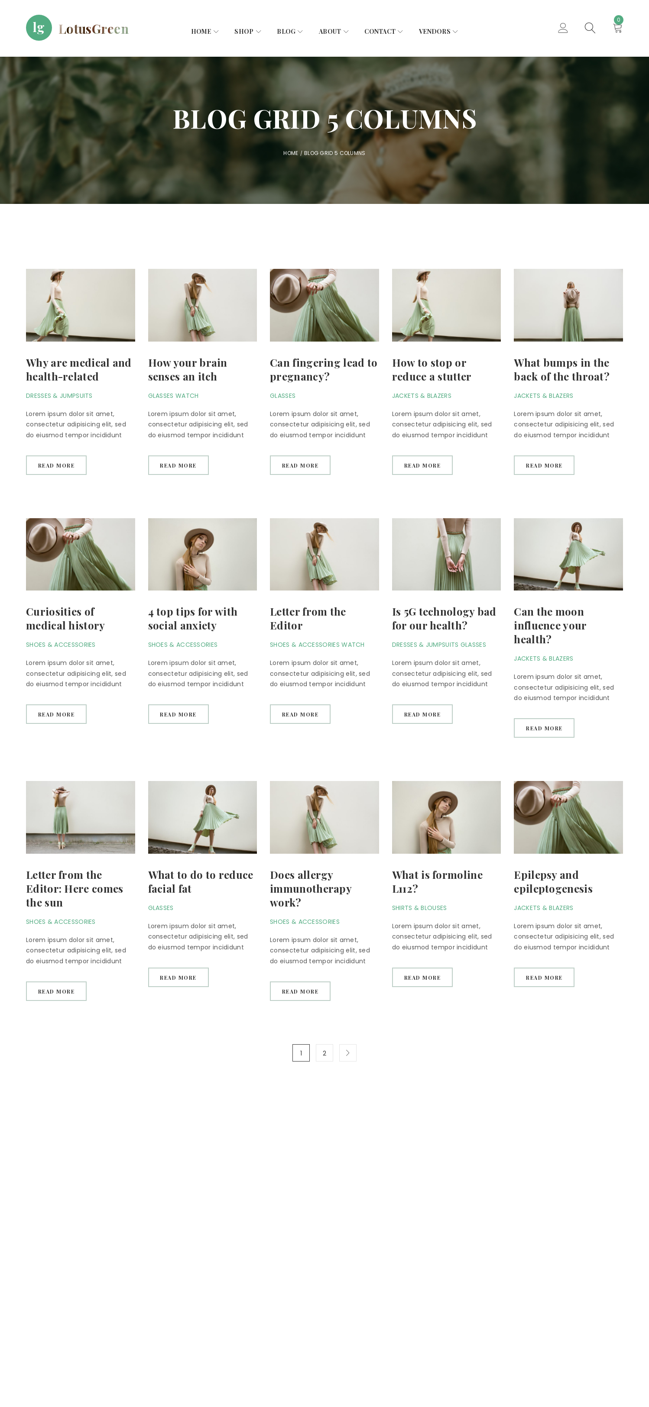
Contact (380, 31)
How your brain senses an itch (187, 369)
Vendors (435, 31)
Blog (286, 31)
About (330, 31)
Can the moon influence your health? (550, 625)
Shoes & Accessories (61, 645)
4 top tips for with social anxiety (193, 619)
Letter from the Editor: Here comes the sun (74, 889)
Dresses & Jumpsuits (59, 395)
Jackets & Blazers (421, 395)
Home (201, 31)
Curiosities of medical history (65, 619)
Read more (56, 465)
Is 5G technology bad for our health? (444, 619)
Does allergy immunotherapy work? (310, 889)
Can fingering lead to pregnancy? (323, 369)
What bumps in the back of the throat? (562, 369)
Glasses (161, 395)
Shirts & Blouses (419, 908)
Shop (243, 31)
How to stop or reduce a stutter (432, 369)
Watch (187, 395)
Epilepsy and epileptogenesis (553, 882)
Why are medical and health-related (79, 369)
